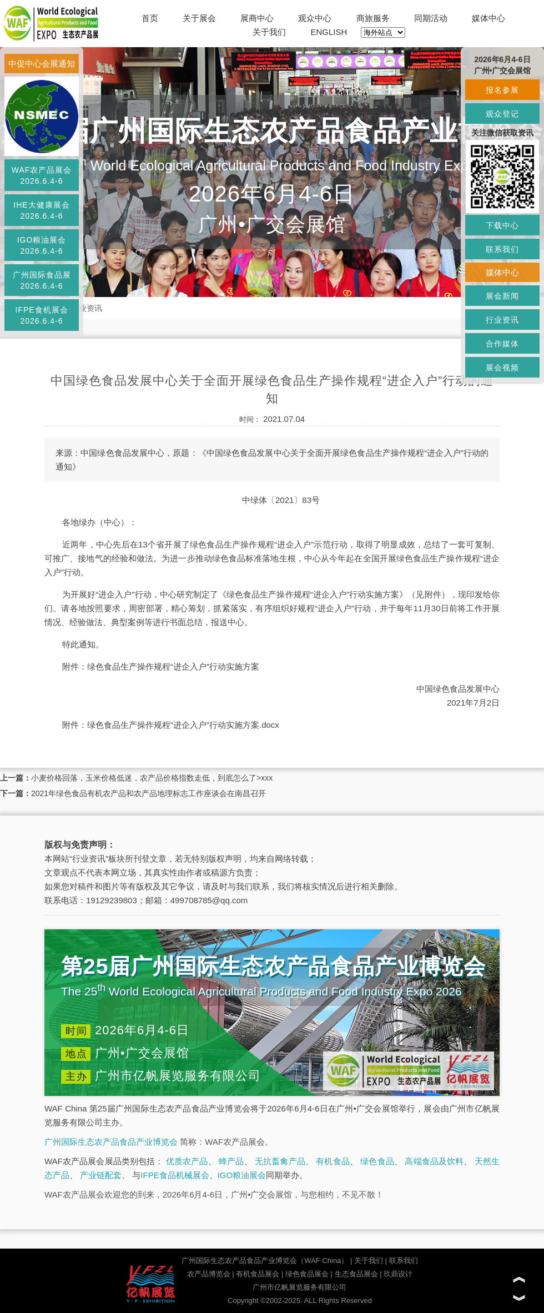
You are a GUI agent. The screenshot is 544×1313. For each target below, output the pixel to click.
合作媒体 (502, 343)
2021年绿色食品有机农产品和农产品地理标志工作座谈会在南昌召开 (148, 793)
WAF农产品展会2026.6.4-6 (42, 175)
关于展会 (199, 18)
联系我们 (403, 1260)
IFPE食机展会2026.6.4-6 (41, 315)
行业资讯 (86, 308)
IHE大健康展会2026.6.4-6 (41, 210)
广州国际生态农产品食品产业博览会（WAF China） (265, 1260)
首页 (150, 18)
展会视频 (502, 367)
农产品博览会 (208, 1274)
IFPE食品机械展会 (174, 1175)
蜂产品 (231, 1161)
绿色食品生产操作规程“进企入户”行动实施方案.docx (183, 725)
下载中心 (502, 225)
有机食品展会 (257, 1274)
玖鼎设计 (398, 1274)
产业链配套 (101, 1175)
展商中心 (257, 18)
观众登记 (502, 113)
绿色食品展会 (307, 1274)
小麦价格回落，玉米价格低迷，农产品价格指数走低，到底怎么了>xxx (152, 777)
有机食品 (333, 1161)
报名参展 (502, 89)
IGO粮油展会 (242, 1175)
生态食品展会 (356, 1274)
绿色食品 (377, 1161)
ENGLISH (328, 32)
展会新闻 (502, 295)
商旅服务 (373, 18)
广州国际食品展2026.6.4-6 (42, 280)
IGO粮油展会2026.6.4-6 (42, 245)
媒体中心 (488, 18)
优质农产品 (187, 1161)
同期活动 (430, 18)
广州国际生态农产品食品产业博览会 (111, 1141)
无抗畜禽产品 (280, 1161)
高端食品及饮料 (434, 1161)
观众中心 (314, 18)
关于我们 (269, 32)
